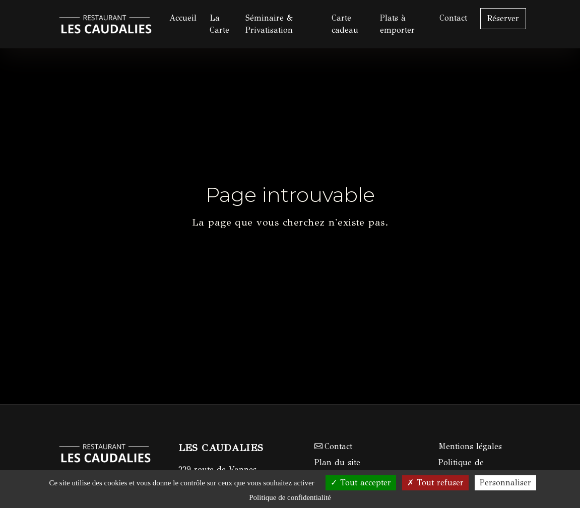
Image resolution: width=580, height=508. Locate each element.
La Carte (219, 24)
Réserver (503, 18)
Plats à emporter (397, 24)
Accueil (183, 18)
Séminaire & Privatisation (269, 24)
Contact (453, 18)
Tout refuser (435, 482)
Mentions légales (470, 446)
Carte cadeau (345, 24)
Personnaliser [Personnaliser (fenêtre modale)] (505, 482)
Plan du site (337, 462)
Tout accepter (361, 482)
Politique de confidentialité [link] (290, 497)
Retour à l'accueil (290, 255)
